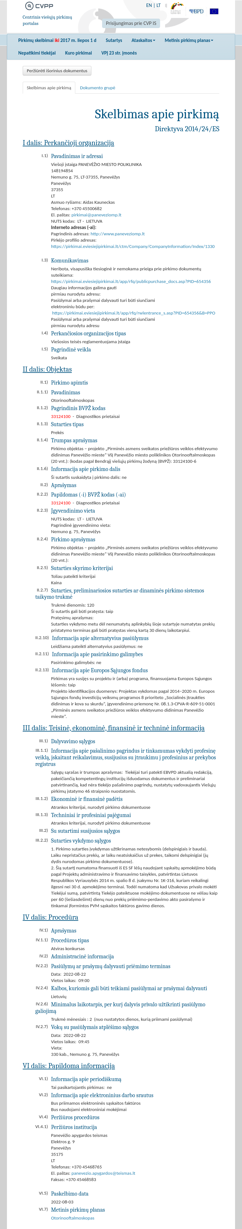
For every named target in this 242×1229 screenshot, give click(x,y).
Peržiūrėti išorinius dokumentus (57, 71)
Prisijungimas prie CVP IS (131, 23)
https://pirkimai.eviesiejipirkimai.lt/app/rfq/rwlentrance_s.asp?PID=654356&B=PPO (133, 313)
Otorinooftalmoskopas (72, 1218)
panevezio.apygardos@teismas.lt (103, 1173)
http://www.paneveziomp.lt (118, 234)
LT (159, 5)
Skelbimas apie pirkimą (49, 88)
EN (149, 5)
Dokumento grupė (97, 88)
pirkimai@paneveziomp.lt (96, 215)
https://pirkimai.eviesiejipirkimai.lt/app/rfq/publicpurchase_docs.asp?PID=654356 (131, 281)
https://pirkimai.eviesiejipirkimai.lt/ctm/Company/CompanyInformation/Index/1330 (133, 246)
